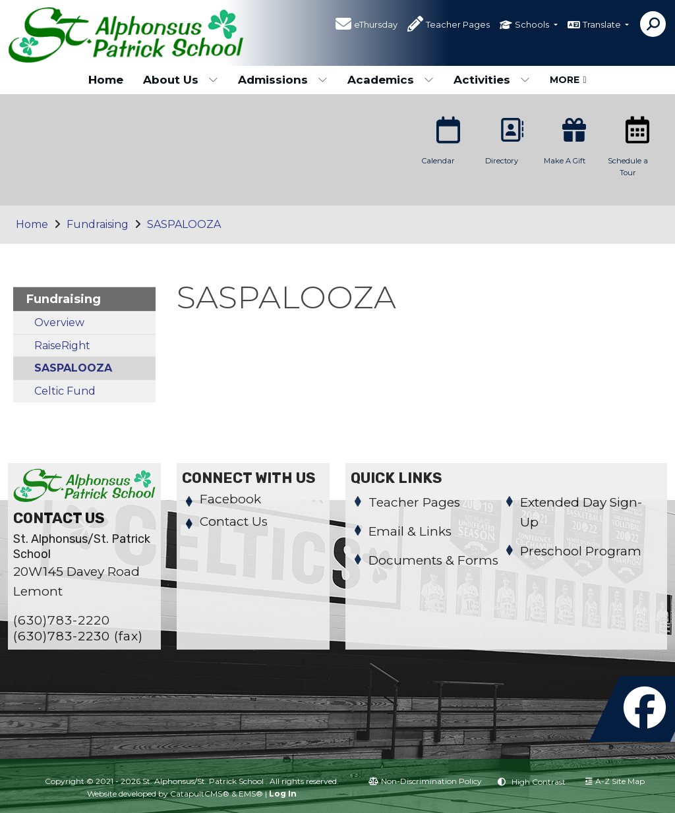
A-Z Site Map (615, 781)
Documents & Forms (433, 560)
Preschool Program (580, 551)
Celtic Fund (65, 391)
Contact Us (234, 521)
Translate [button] (603, 25)
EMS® (251, 794)
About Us (180, 79)
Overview (59, 322)
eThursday (375, 25)
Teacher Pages (458, 25)
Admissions (283, 79)
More (568, 80)
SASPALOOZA (184, 224)
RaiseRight (62, 345)
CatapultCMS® (199, 794)
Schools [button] (533, 25)
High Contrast (539, 782)
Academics (390, 79)
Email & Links (410, 531)
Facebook (230, 499)
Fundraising (98, 224)
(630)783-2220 (61, 620)
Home (105, 79)
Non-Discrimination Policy (425, 781)
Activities (492, 79)
